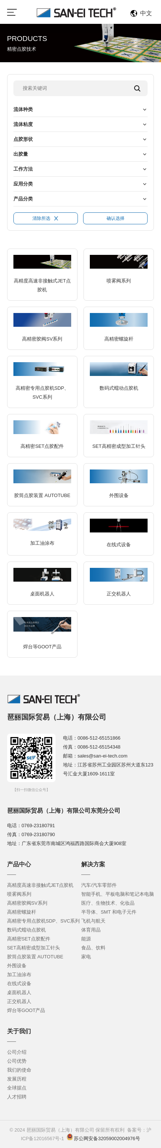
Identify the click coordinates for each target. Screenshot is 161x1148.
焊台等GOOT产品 (26, 1010)
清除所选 (45, 218)
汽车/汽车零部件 (99, 885)
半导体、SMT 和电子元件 (108, 912)
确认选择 (115, 218)
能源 (86, 939)
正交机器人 (19, 1001)
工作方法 (23, 169)
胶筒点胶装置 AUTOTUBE (35, 956)
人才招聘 (16, 1097)
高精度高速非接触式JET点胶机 (40, 885)
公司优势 (16, 1061)
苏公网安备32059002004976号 (106, 1138)
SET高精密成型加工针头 (33, 948)
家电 (86, 956)
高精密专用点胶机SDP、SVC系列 (43, 921)
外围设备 (16, 965)
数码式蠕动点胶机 (26, 930)
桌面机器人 (19, 992)
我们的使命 (19, 1070)
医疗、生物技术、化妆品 (108, 903)
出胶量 (20, 154)
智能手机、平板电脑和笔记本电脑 (117, 894)
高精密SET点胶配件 (28, 939)
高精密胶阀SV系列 (27, 903)
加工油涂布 (19, 974)
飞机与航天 (93, 921)
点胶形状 (23, 139)
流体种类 (23, 109)
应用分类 (23, 184)
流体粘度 (23, 124)
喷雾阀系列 (19, 894)
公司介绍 (16, 1052)
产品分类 (23, 199)
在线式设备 (19, 983)
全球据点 (16, 1088)
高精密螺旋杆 (21, 912)
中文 (146, 13)
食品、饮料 (93, 948)
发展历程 (16, 1079)
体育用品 (91, 930)
